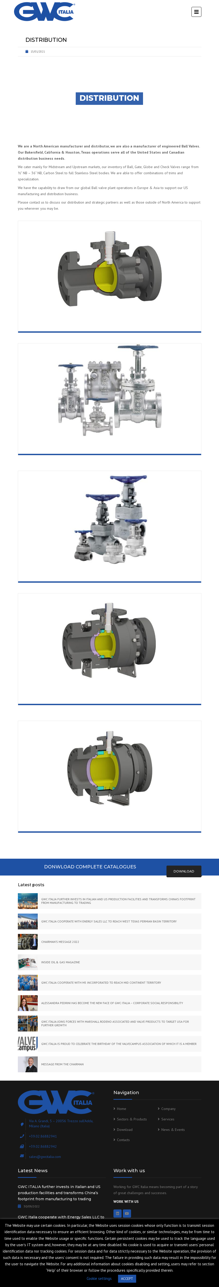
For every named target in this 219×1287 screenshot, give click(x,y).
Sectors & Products (132, 1119)
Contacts (123, 1140)
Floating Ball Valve (53, 324)
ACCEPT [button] (127, 1279)
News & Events (173, 1129)
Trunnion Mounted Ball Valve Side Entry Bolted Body (101, 697)
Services (167, 1119)
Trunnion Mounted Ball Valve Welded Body (87, 824)
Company (168, 1108)
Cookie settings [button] (99, 1278)
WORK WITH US (126, 1201)
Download (184, 871)
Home (121, 1108)
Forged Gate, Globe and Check (68, 574)
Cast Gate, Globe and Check (64, 447)
